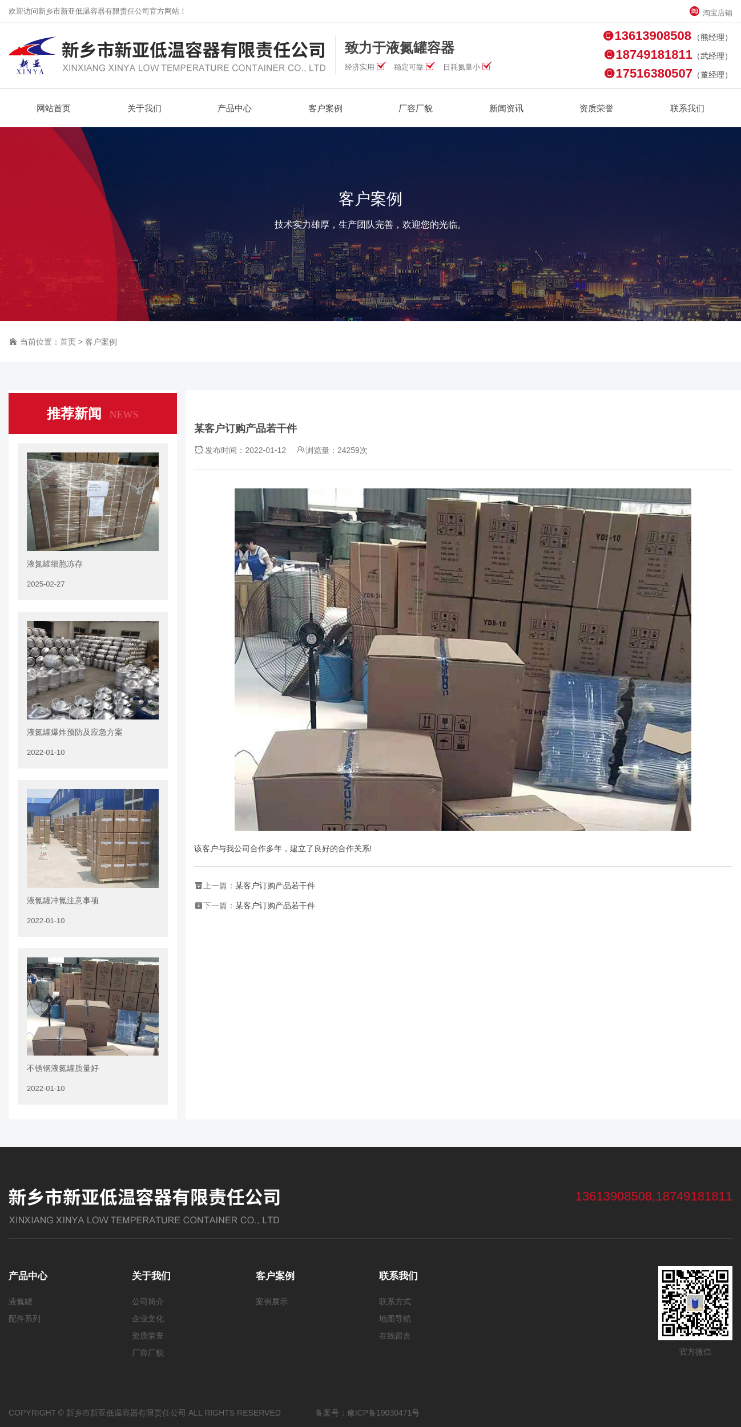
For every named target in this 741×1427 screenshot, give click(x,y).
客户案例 (101, 341)
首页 (68, 341)
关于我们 (151, 1276)
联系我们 (398, 1276)
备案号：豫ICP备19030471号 (367, 1412)
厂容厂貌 (148, 1352)
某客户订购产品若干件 (275, 885)
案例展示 (272, 1301)
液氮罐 (21, 1301)
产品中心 (28, 1276)
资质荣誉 (148, 1335)
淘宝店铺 (710, 13)
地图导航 (395, 1318)
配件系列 (25, 1318)
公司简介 (148, 1301)
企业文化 (148, 1318)
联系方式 (395, 1301)
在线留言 (395, 1335)
